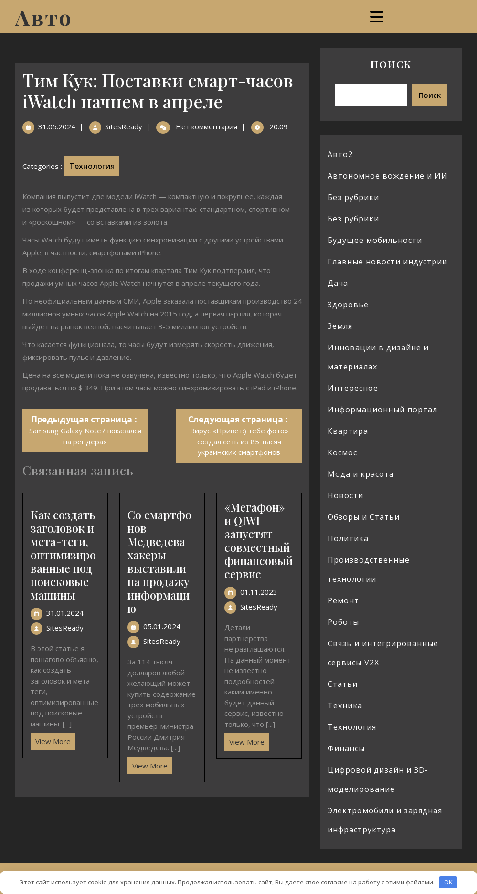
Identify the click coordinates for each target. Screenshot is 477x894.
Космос (342, 452)
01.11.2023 (258, 592)
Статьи (343, 684)
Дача (338, 283)
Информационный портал (382, 409)
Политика (348, 538)
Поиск (391, 64)
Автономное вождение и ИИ (388, 175)
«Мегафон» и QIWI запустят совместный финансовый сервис (258, 540)
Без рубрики (353, 197)
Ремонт (343, 600)
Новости (345, 495)
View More (51, 739)
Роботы (343, 622)
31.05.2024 (56, 126)
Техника (345, 705)
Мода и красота (361, 474)
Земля (340, 326)
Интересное (353, 388)
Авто (44, 16)
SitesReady (123, 126)
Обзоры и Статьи (364, 517)
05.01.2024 (161, 626)
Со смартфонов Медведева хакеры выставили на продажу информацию (159, 561)
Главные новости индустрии (387, 261)
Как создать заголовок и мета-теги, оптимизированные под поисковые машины (63, 554)
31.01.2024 (65, 613)
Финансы (346, 748)
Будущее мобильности (375, 240)
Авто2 (340, 154)
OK (448, 882)
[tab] (378, 16)
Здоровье (348, 304)
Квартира (348, 431)
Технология (92, 166)
